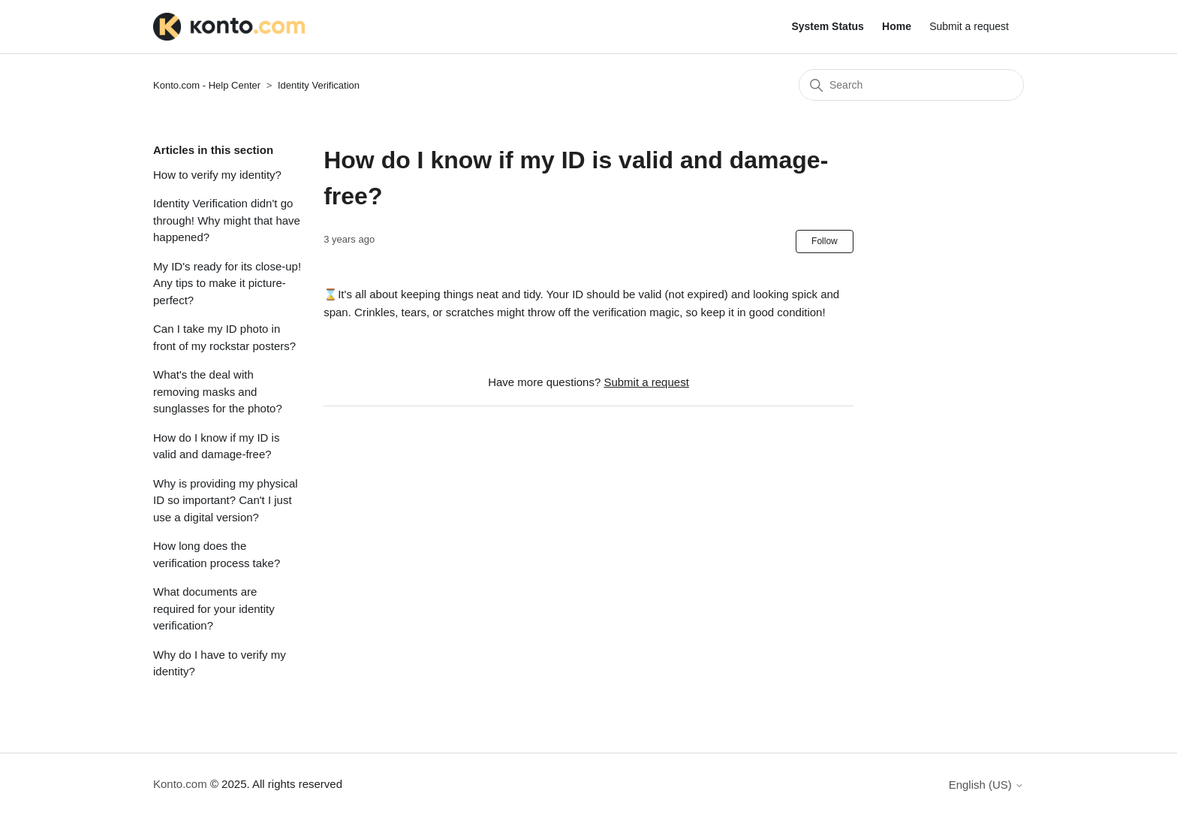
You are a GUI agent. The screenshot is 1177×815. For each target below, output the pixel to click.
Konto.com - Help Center (206, 85)
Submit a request (969, 26)
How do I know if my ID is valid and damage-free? (216, 446)
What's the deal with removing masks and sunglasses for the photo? (217, 391)
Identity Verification (319, 85)
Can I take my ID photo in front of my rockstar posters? (224, 337)
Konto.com (180, 783)
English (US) (986, 784)
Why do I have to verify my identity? (219, 663)
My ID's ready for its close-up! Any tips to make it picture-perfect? (227, 283)
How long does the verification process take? (216, 554)
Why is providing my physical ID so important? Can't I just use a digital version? (225, 500)
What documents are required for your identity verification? (214, 608)
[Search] (911, 85)
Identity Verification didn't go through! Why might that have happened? (226, 220)
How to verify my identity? (217, 174)
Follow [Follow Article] (824, 241)
